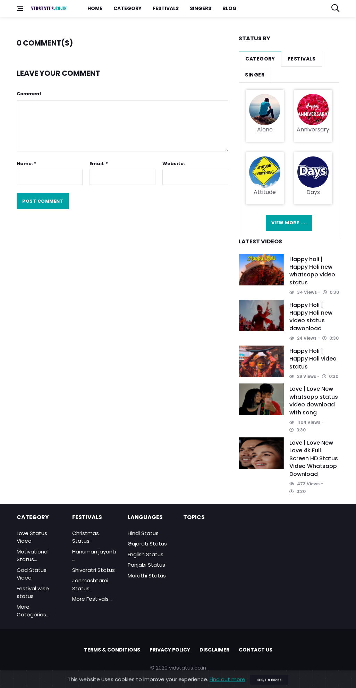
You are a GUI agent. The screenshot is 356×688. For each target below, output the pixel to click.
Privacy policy (170, 649)
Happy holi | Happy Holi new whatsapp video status (312, 270)
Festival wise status (33, 592)
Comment (29, 93)
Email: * (99, 163)
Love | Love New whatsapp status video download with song (313, 400)
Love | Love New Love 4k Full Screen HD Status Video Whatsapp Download (313, 458)
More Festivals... (92, 598)
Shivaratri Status (93, 570)
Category (127, 8)
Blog (229, 8)
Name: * (26, 163)
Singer (254, 74)
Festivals (166, 8)
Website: (173, 163)
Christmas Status (85, 537)
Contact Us (255, 649)
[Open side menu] (20, 8)
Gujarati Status (147, 543)
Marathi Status (147, 575)
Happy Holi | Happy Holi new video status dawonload (310, 316)
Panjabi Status (146, 564)
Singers (200, 8)
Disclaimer (214, 649)
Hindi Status (143, 533)
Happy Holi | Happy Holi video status (313, 359)
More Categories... (33, 610)
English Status (145, 554)
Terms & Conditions (112, 649)
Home (94, 8)
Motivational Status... (33, 555)
